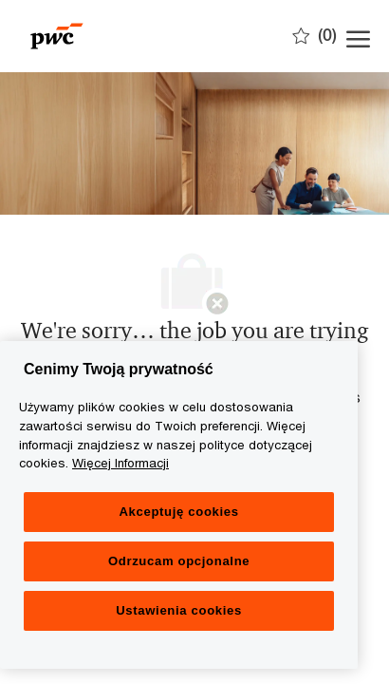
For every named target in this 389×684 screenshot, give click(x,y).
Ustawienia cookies (179, 610)
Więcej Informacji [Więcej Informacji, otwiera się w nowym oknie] (120, 462)
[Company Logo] (114, 36)
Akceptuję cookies (178, 511)
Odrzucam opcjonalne (179, 561)
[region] (179, 505)
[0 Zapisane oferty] (314, 35)
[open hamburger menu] (358, 36)
